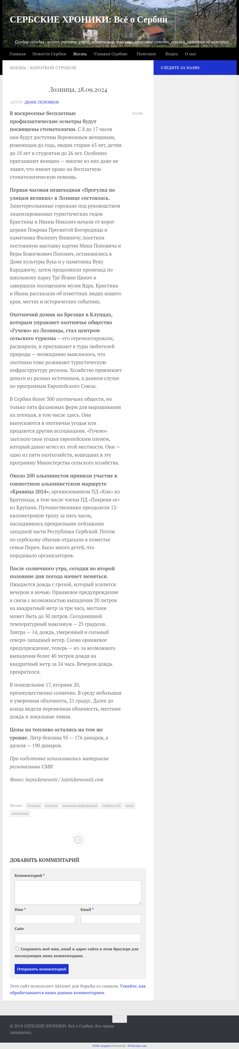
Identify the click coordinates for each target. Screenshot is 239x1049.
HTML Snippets (102, 1045)
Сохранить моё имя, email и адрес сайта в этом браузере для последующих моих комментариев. (76, 952)
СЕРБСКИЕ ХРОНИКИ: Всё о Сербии (88, 19)
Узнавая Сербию (110, 54)
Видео (172, 54)
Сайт (19, 928)
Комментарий (30, 875)
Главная (18, 54)
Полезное (146, 54)
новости (51, 805)
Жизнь (80, 54)
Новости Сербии (49, 54)
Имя (20, 909)
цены (129, 805)
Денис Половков (41, 102)
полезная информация (79, 805)
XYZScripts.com (136, 1045)
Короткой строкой (54, 68)
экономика (20, 813)
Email (87, 909)
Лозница (34, 805)
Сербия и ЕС (111, 805)
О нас (190, 54)
